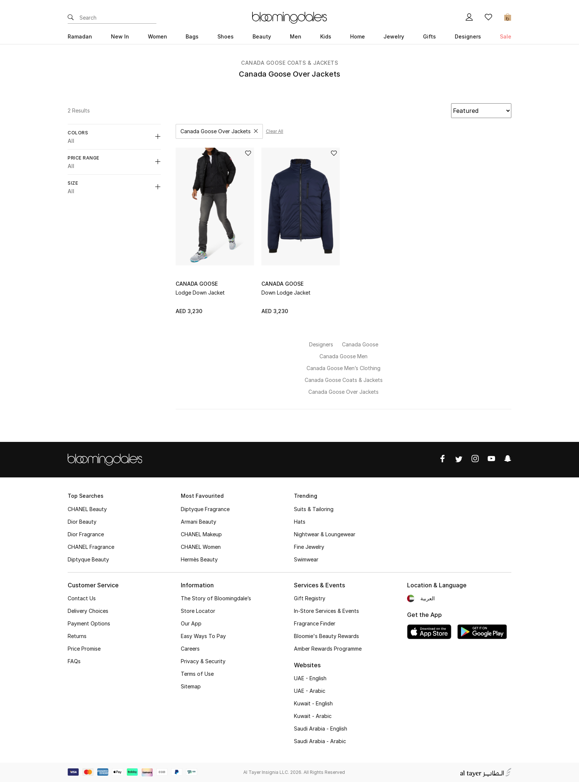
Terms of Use (197, 674)
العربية (427, 598)
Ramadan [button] (80, 36)
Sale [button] (505, 36)
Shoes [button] (225, 36)
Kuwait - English (313, 703)
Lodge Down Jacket (200, 292)
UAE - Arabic (309, 691)
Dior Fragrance (86, 534)
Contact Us (82, 598)
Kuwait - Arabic (313, 716)
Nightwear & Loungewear (324, 534)
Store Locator (198, 611)
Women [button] (157, 36)
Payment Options (89, 623)
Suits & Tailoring (313, 509)
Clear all (274, 131)
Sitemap (191, 686)
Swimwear (306, 559)
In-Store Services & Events (326, 611)
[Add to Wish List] (248, 153)
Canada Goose (197, 284)
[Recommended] (481, 110)
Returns (77, 636)
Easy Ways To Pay (203, 636)
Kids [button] (325, 36)
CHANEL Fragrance (91, 547)
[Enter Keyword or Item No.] (117, 18)
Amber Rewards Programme (328, 648)
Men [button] (295, 36)
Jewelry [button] (393, 36)
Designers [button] (468, 36)
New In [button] (120, 36)
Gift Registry (309, 598)
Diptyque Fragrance (205, 509)
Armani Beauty (198, 521)
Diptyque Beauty (88, 559)
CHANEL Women (201, 547)
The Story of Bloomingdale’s (216, 598)
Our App (191, 623)
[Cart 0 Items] (507, 17)
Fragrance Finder (314, 623)
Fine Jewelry (309, 547)
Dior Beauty (82, 521)
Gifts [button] (429, 36)
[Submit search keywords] (71, 18)
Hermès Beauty (199, 559)
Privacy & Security (203, 661)
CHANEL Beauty (87, 509)
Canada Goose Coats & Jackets (289, 63)
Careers (190, 648)
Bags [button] (192, 36)
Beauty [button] (262, 36)
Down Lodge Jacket (286, 292)
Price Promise (84, 648)
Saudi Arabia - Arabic (320, 741)
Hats (299, 521)
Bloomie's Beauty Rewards (326, 636)
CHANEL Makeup (201, 534)
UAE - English (310, 678)
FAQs (74, 661)
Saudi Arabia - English (320, 728)
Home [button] (357, 36)
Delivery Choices (88, 611)
